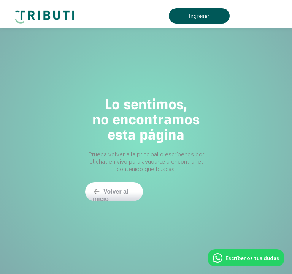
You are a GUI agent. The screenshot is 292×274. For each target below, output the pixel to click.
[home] (46, 14)
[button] (256, 16)
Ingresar (199, 16)
